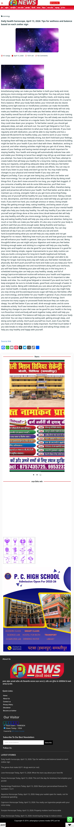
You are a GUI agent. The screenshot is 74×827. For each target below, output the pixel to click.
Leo (10, 175)
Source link (6, 341)
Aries (3, 91)
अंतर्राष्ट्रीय (13, 8)
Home (5, 695)
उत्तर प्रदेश (21, 8)
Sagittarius (51, 254)
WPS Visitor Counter (18, 731)
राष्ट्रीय (6, 8)
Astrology (6, 16)
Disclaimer (7, 708)
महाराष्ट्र (57, 8)
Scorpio (9, 233)
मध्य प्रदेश (50, 8)
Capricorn (12, 274)
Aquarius (31, 291)
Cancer (29, 155)
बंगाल (38, 8)
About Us (6, 698)
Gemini (16, 134)
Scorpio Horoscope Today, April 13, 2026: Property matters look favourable (31, 810)
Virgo (58, 193)
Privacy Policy (8, 705)
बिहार (43, 8)
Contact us (7, 701)
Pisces (7, 312)
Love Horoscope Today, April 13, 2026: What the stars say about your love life (32, 773)
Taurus (22, 114)
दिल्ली (33, 8)
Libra (45, 213)
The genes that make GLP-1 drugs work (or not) (20, 767)
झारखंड (27, 8)
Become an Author (9, 711)
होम (2, 8)
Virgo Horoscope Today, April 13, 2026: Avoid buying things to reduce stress (31, 816)
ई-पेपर (63, 8)
